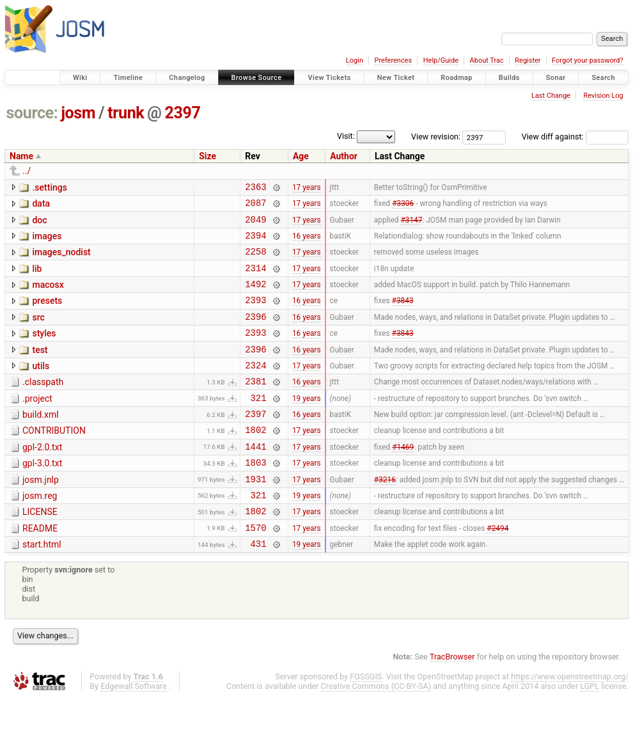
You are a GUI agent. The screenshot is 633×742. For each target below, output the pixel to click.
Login (354, 60)
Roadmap (457, 78)
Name (21, 156)
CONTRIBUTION (54, 459)
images (46, 242)
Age (301, 156)
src (38, 333)
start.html (41, 586)
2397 (183, 113)
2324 (255, 388)
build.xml (40, 441)
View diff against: (575, 136)
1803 (255, 497)
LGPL (589, 730)
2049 (255, 225)
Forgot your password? (587, 60)
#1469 (403, 478)
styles (44, 350)
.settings (49, 187)
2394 (255, 243)
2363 (255, 188)
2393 (255, 315)
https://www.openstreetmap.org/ (570, 720)
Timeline (128, 78)
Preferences (393, 60)
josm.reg (39, 532)
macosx (47, 296)
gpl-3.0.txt (42, 496)
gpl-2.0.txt (42, 478)
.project (37, 423)
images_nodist (61, 260)
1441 (255, 479)
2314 (255, 279)
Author (343, 156)
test (39, 369)
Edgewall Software (133, 730)
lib (37, 278)
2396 (255, 334)
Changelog (187, 78)
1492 (255, 297)
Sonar (556, 78)
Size (207, 156)
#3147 (411, 224)
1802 (255, 460)
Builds (509, 78)
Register (527, 60)
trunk (125, 113)
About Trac (487, 60)
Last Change (550, 95)
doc (39, 224)
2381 (255, 406)
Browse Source (256, 78)
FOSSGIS (366, 720)
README (40, 569)
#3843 (403, 315)
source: (32, 113)
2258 (255, 261)
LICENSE (40, 550)
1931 (255, 515)
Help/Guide (440, 60)
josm (78, 113)
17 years (306, 188)
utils (40, 387)
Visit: (346, 136)
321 (259, 424)
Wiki (80, 78)
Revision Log (603, 95)
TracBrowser (452, 701)
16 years (306, 242)
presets (47, 314)
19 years (306, 424)
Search (603, 78)
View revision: (435, 136)
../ (26, 171)
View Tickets (329, 78)
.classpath (42, 405)
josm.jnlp (40, 514)
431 (259, 587)
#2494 (497, 569)
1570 (255, 570)
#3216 (385, 514)
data (41, 205)
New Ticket (396, 78)
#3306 (403, 206)
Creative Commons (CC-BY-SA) (376, 730)
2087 (255, 206)
